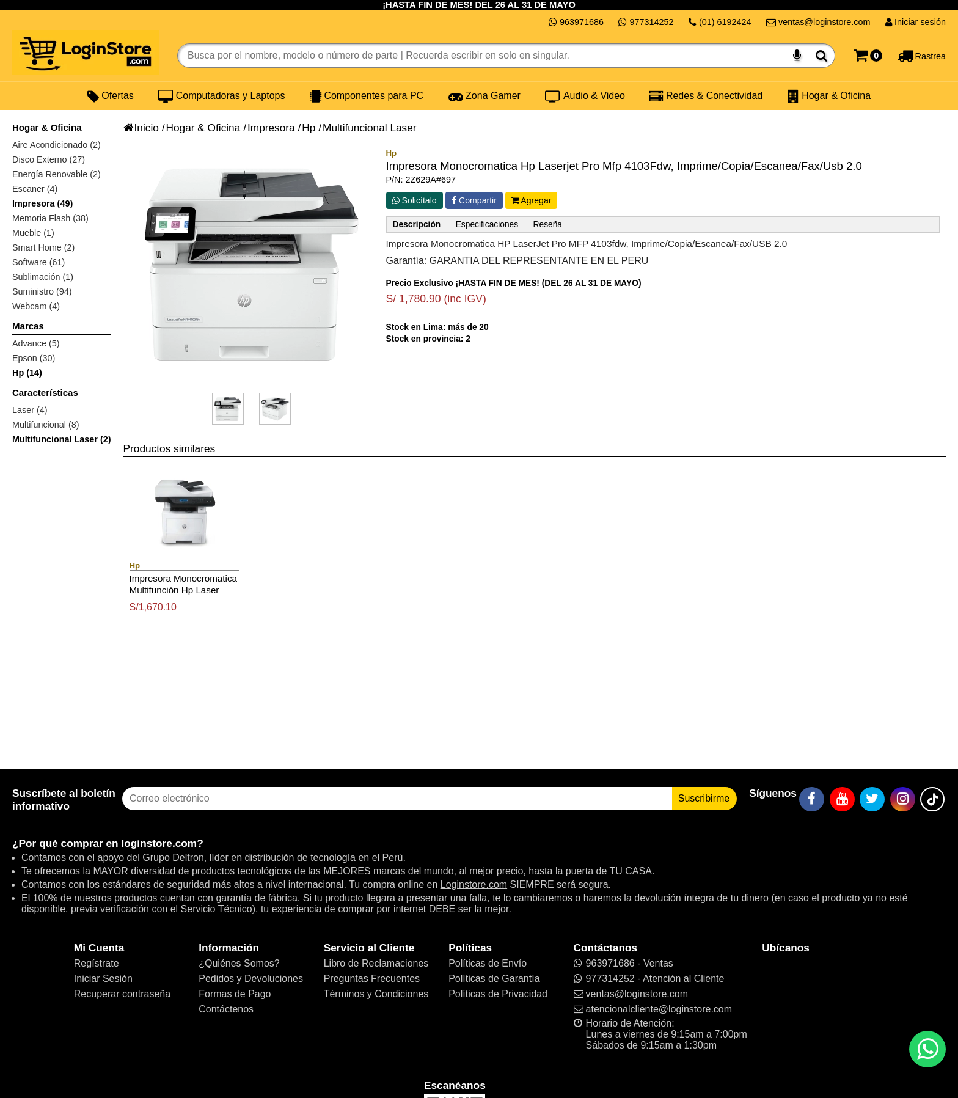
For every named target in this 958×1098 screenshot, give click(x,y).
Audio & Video (585, 95)
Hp (308, 128)
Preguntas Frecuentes (372, 978)
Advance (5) (36, 343)
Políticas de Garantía (493, 978)
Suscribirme (703, 798)
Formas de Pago (235, 994)
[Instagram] (902, 799)
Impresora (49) (42, 203)
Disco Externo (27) (48, 159)
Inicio (141, 128)
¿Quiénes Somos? (239, 963)
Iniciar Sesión (103, 978)
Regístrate (96, 963)
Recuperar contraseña (122, 994)
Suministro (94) (42, 291)
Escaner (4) (34, 189)
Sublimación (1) (42, 277)
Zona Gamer (484, 95)
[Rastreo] (922, 55)
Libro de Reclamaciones (376, 963)
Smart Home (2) (43, 247)
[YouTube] (842, 799)
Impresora (271, 128)
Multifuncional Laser (370, 128)
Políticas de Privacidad (497, 994)
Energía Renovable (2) (56, 174)
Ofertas (110, 95)
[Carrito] (868, 55)
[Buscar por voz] (797, 55)
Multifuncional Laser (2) (61, 439)
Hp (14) (27, 373)
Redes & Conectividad (705, 95)
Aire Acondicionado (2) (56, 145)
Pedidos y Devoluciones (251, 978)
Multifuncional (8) (45, 425)
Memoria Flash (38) (50, 218)
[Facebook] (811, 799)
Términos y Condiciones (376, 994)
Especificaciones (487, 224)
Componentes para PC (366, 95)
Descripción (417, 224)
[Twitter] (872, 799)
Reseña (547, 224)
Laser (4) (30, 410)
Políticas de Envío (487, 963)
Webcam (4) (36, 306)
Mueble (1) (33, 233)
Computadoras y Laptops (221, 95)
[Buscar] (821, 55)
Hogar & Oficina (829, 95)
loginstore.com (159, 843)
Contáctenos (226, 1009)
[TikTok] (932, 799)
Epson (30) (33, 358)
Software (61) (38, 262)
